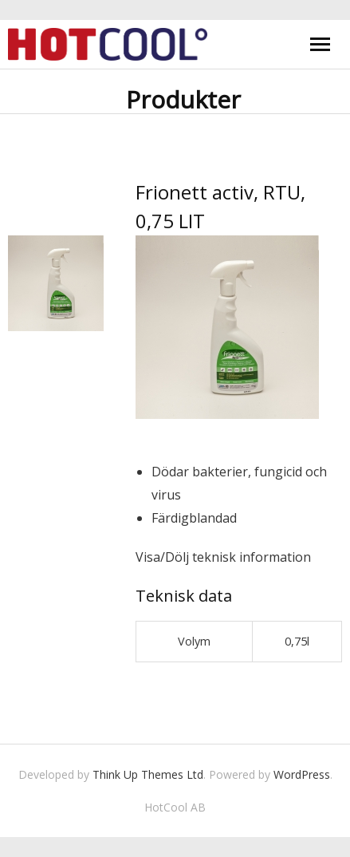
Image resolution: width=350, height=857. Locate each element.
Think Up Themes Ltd (147, 774)
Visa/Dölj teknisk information (223, 557)
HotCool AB (175, 807)
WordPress (301, 774)
